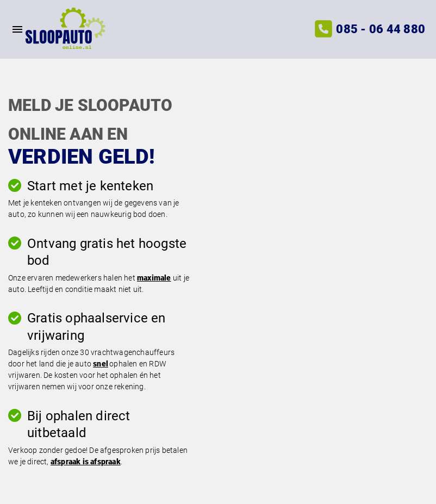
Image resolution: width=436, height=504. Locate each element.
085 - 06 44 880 (380, 29)
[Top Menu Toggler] (13, 29)
